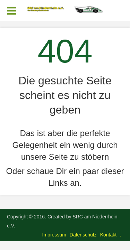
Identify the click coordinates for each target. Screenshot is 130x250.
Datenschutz (83, 235)
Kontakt (108, 235)
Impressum (54, 235)
